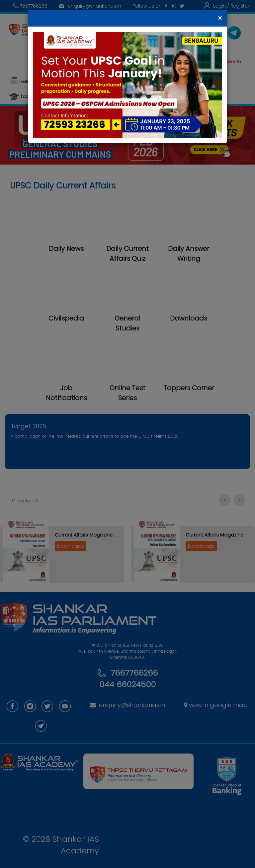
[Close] (220, 18)
